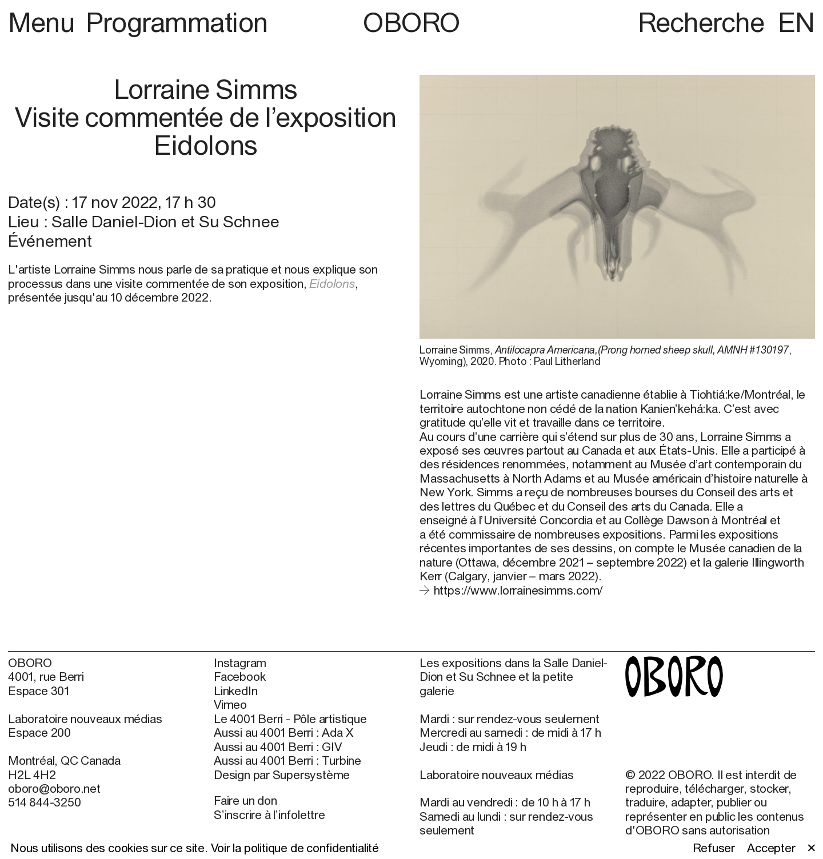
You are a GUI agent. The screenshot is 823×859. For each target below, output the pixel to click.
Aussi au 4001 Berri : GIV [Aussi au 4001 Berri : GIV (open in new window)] (278, 746)
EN (796, 22)
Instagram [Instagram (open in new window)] (240, 662)
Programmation (177, 22)
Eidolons (331, 283)
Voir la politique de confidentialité (295, 847)
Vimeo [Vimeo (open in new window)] (230, 704)
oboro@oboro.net (54, 788)
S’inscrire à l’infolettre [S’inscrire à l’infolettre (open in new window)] (269, 814)
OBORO (411, 22)
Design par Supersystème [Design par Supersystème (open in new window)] (282, 774)
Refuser (714, 847)
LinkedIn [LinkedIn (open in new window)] (235, 690)
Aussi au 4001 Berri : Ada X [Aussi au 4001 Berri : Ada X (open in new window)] (283, 732)
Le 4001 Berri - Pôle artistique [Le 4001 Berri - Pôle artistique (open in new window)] (290, 718)
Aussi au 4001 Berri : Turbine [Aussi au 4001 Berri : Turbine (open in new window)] (287, 760)
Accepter (771, 847)
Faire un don (245, 800)
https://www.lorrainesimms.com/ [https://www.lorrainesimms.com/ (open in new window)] (518, 590)
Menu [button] (44, 22)
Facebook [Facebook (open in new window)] (239, 676)
